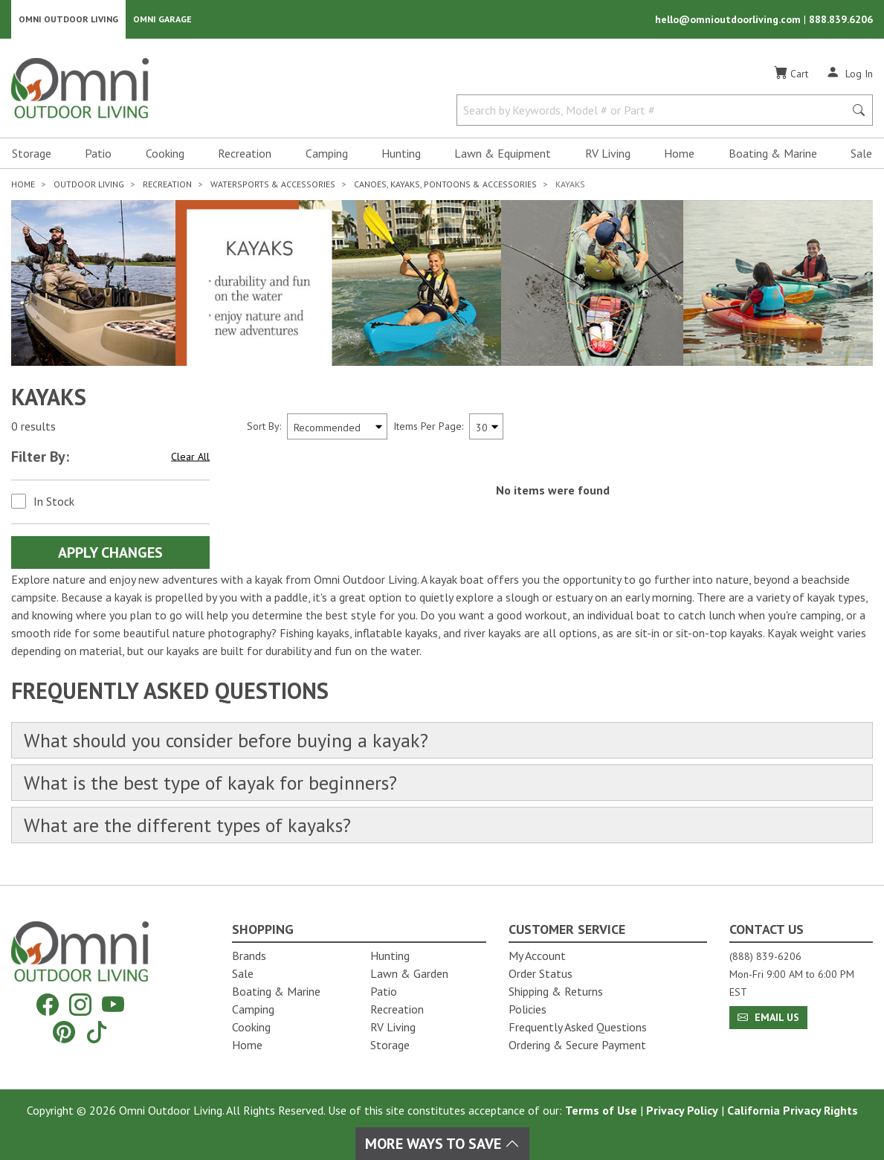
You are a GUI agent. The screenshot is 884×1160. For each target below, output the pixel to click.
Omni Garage (162, 19)
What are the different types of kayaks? (187, 825)
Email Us (768, 1017)
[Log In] (849, 72)
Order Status (540, 973)
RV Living (607, 153)
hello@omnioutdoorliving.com (729, 19)
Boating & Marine (773, 153)
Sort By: (264, 426)
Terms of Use (601, 1110)
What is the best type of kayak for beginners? (210, 782)
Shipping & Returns (556, 991)
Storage (31, 153)
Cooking (165, 153)
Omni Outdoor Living (68, 19)
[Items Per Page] (486, 426)
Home (679, 153)
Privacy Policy (682, 1110)
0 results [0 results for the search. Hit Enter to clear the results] (33, 426)
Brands (249, 955)
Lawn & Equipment (502, 153)
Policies (527, 1009)
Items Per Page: (428, 426)
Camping (327, 153)
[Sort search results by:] (337, 426)
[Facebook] (47, 1004)
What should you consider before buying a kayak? (226, 740)
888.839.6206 (841, 19)
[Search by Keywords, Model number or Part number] (655, 110)
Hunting (401, 153)
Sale (861, 153)
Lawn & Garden (409, 973)
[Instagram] (80, 1004)
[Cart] (791, 73)
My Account (537, 955)
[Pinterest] (64, 1031)
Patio (98, 153)
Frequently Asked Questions (578, 1026)
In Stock (53, 501)
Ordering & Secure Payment (577, 1044)
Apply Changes (110, 552)
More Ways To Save (442, 1143)
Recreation (244, 153)
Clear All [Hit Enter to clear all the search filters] (190, 456)
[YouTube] (113, 1004)
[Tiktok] (97, 1031)
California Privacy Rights (792, 1110)
